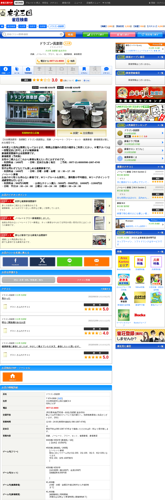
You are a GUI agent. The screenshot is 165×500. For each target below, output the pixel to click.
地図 (60, 398)
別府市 (32, 26)
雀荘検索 (11, 26)
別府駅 (43, 26)
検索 (70, 34)
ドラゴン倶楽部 (51, 43)
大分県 (22, 26)
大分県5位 (86, 133)
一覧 (160, 57)
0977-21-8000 (52, 408)
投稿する (105, 289)
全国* (74, 133)
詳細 (86, 80)
